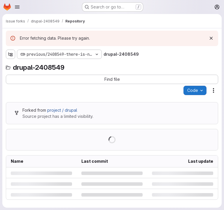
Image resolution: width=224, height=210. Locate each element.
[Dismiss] (211, 38)
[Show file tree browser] (10, 54)
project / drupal (62, 110)
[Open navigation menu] (17, 7)
